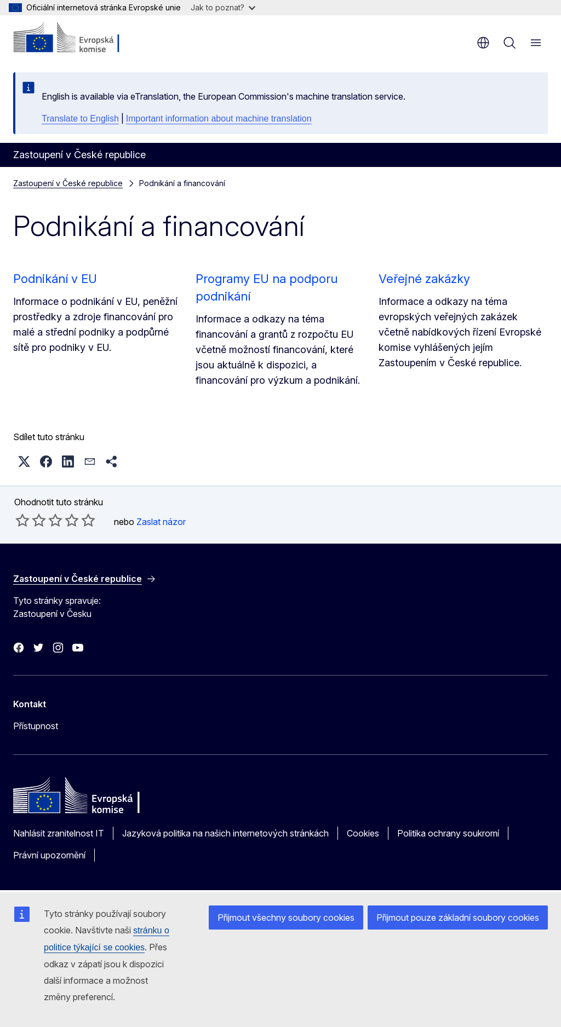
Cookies (363, 833)
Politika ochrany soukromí (448, 833)
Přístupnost (35, 725)
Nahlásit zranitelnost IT (58, 833)
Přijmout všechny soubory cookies (285, 917)
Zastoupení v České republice (68, 183)
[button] (24, 461)
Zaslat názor (161, 521)
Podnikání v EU (55, 279)
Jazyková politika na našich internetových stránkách (225, 833)
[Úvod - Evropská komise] (79, 38)
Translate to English (80, 118)
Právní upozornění (49, 855)
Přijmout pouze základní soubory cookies (457, 917)
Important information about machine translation (219, 118)
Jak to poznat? (223, 7)
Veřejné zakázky (424, 279)
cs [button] (483, 42)
